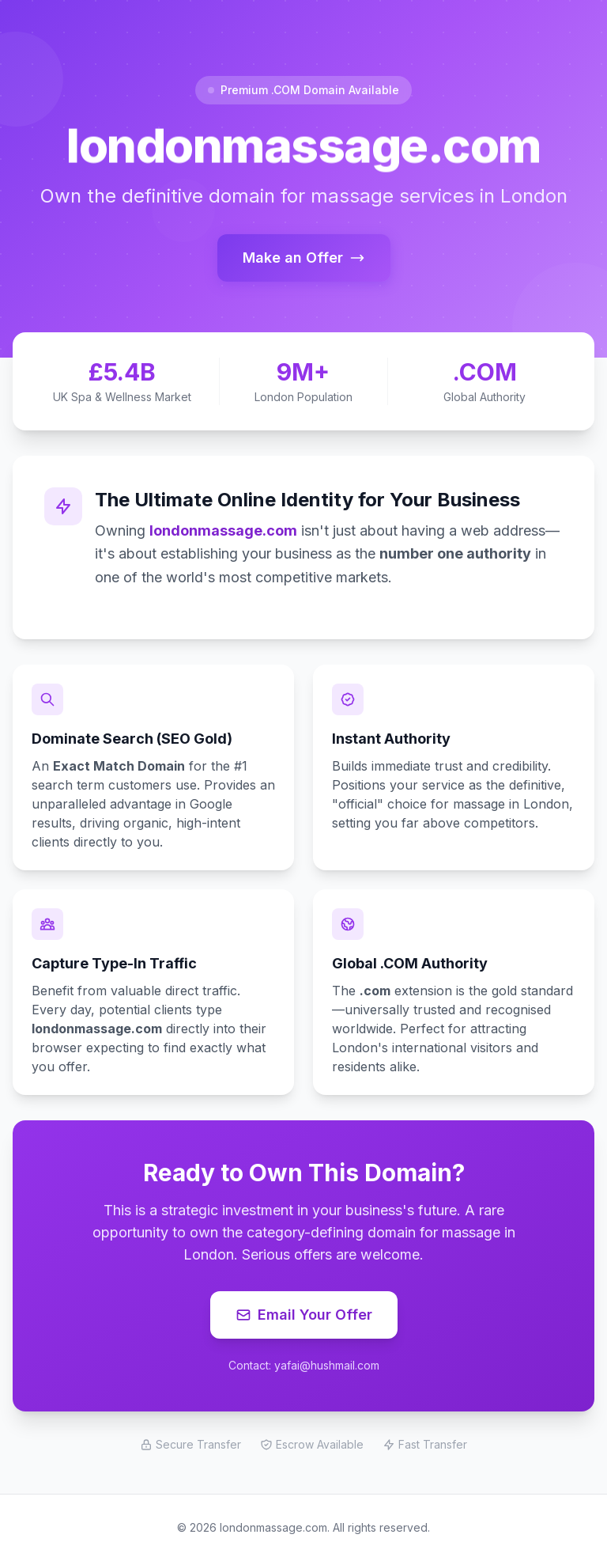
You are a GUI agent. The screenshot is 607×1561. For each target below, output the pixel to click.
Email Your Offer (304, 1314)
